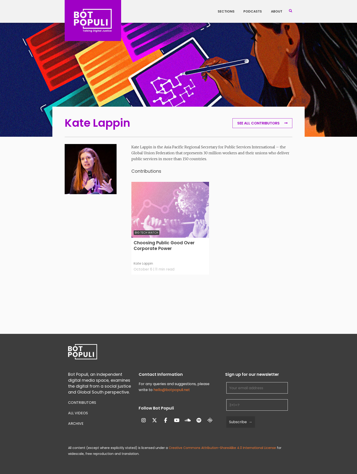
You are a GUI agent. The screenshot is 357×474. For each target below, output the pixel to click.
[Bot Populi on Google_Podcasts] (210, 420)
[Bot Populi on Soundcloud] (188, 420)
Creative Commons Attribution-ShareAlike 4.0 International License (222, 448)
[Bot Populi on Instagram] (143, 420)
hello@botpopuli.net (171, 389)
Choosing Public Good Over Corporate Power (164, 246)
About (276, 11)
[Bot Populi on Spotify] (199, 420)
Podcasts (252, 11)
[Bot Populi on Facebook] (166, 420)
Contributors (82, 402)
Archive (76, 423)
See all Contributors (258, 123)
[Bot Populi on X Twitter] (154, 420)
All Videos (78, 413)
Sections (226, 11)
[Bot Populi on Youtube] (177, 420)
